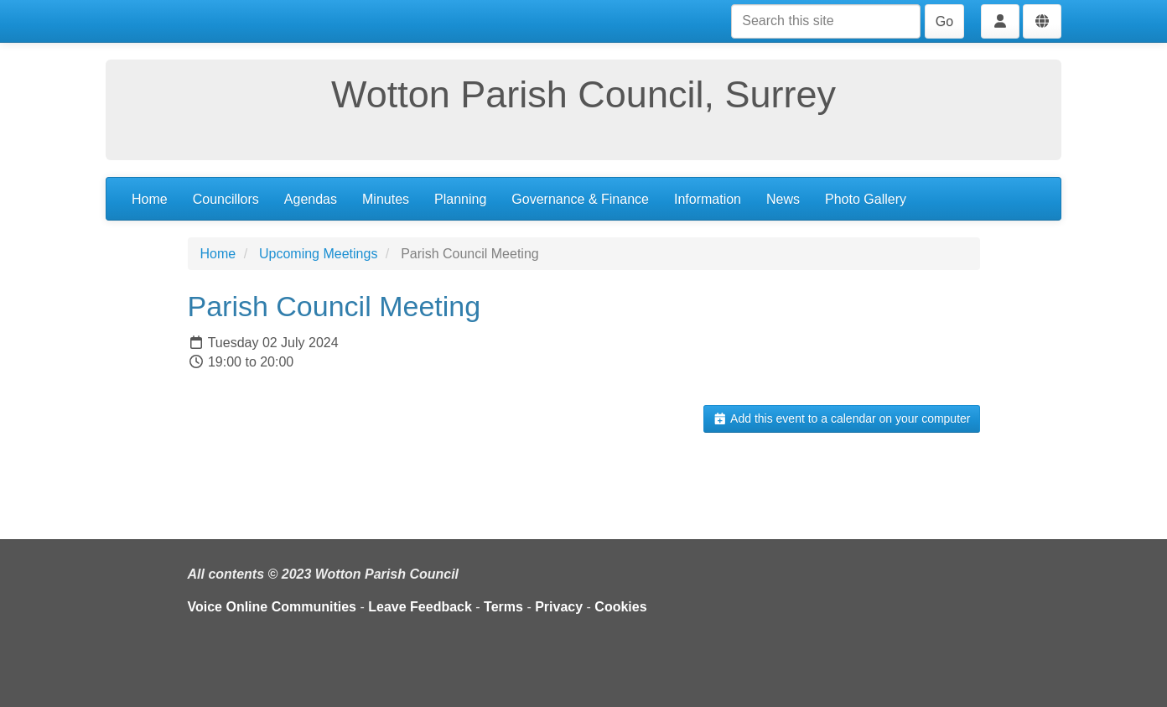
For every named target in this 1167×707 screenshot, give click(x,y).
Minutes (385, 199)
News (783, 199)
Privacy (559, 607)
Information (707, 199)
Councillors (226, 199)
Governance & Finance (580, 199)
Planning (460, 199)
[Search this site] (826, 21)
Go (944, 21)
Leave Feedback (420, 607)
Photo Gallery (865, 199)
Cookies (620, 607)
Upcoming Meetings (318, 254)
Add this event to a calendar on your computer (841, 418)
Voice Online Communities (272, 607)
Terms (503, 607)
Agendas (310, 199)
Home (150, 199)
